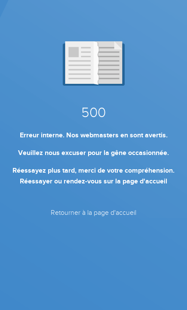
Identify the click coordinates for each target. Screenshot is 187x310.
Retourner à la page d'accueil (93, 213)
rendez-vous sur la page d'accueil (115, 181)
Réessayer (36, 181)
